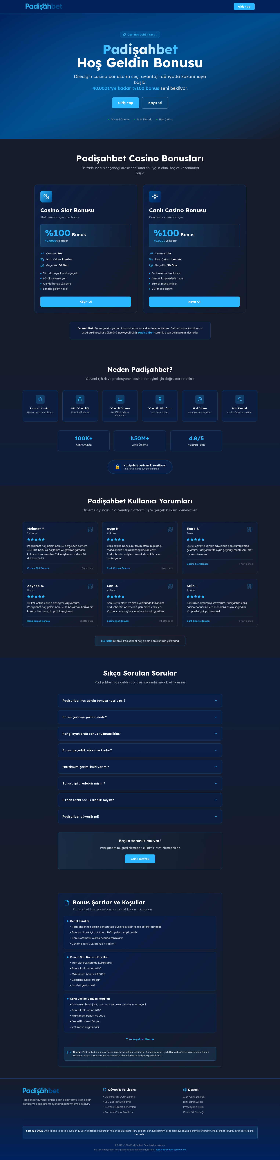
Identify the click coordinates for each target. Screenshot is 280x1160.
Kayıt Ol (155, 103)
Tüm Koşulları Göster (140, 1039)
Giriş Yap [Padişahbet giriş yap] (244, 6)
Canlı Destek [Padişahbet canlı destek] (140, 859)
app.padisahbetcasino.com (171, 1149)
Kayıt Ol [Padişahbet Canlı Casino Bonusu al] (194, 302)
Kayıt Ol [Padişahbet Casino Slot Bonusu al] (86, 302)
